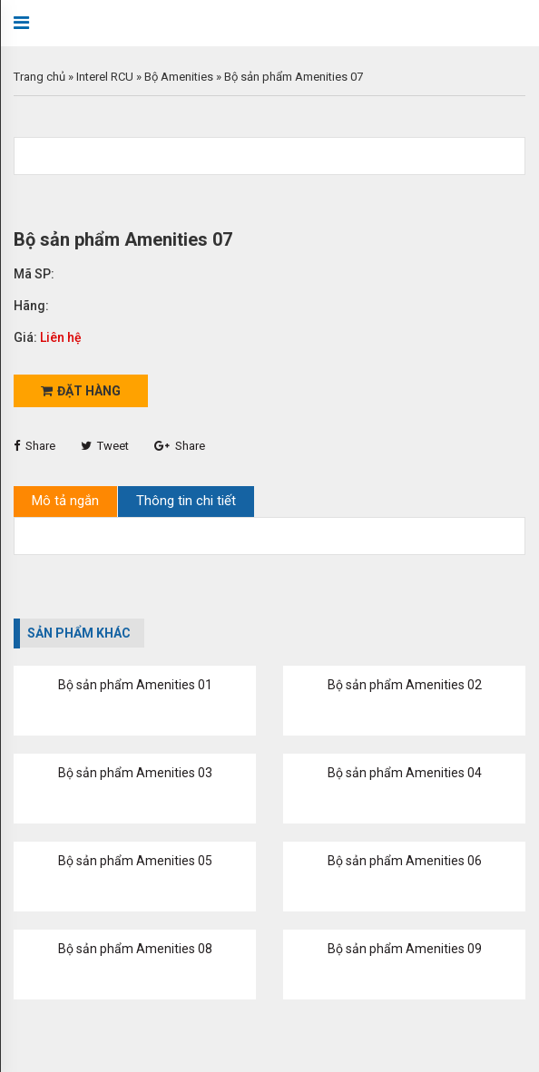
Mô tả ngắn (65, 500)
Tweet (105, 446)
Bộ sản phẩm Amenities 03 (135, 772)
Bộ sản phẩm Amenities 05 (135, 860)
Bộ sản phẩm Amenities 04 (405, 772)
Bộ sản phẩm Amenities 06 (405, 860)
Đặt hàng (81, 391)
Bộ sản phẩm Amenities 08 (135, 948)
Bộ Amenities (178, 76)
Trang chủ (39, 76)
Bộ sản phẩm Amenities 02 (405, 684)
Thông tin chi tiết (186, 500)
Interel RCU (104, 76)
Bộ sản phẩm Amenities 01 (135, 684)
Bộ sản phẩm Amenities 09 (405, 948)
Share (34, 446)
